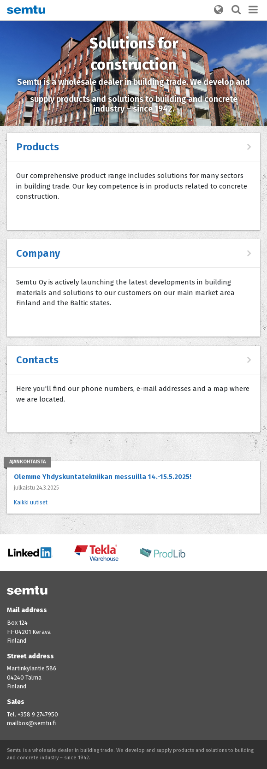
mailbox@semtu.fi (31, 723)
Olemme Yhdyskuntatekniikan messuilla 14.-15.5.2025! (102, 477)
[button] (218, 10)
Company (38, 253)
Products (37, 147)
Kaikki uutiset (30, 502)
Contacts (37, 360)
